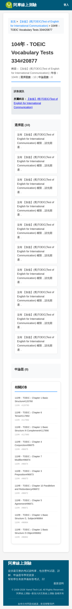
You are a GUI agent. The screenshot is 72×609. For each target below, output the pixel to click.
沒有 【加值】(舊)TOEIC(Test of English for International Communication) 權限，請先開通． (35, 141)
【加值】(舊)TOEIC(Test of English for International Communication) (36, 103)
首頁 (13, 21)
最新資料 (59, 583)
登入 (66, 4)
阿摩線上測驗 (21, 5)
